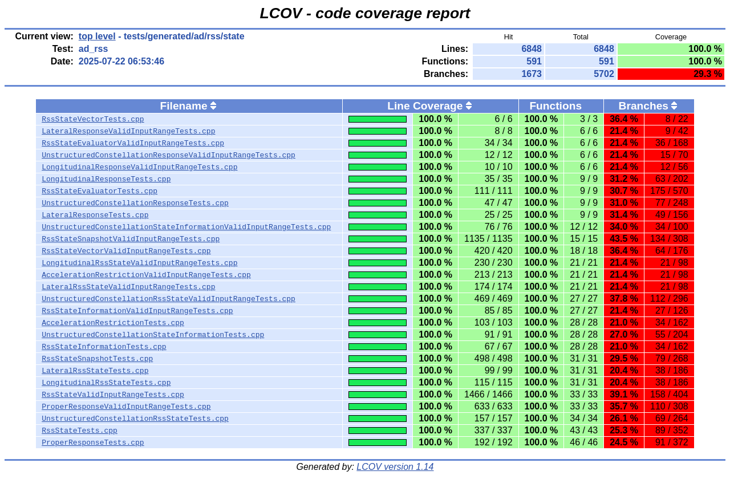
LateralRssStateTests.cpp (95, 371)
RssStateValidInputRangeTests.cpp (113, 394)
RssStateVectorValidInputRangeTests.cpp (126, 251)
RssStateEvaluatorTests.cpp (99, 191)
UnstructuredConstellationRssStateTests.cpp (135, 418)
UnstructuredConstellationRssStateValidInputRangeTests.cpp (168, 299)
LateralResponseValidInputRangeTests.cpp (128, 131)
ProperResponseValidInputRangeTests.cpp (126, 406)
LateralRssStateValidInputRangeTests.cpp (128, 287)
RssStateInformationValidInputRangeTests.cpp (137, 311)
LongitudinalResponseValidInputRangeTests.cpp (139, 167)
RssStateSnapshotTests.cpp (97, 359)
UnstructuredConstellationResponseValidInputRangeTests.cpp (168, 155)
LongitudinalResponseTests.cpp (106, 179)
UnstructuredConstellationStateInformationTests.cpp (153, 335)
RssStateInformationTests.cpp (104, 347)
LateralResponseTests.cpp (95, 215)
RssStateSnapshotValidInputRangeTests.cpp (131, 239)
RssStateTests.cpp (79, 430)
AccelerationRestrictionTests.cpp (113, 323)
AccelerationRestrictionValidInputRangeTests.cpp (146, 275)
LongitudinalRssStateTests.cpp (106, 383)
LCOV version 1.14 (394, 467)
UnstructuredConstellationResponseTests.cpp (135, 203)
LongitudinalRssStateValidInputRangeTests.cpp (139, 263)
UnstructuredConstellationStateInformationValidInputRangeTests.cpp (186, 227)
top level (97, 36)
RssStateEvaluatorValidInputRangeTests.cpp (133, 143)
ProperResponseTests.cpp (93, 442)
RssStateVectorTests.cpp (93, 119)
